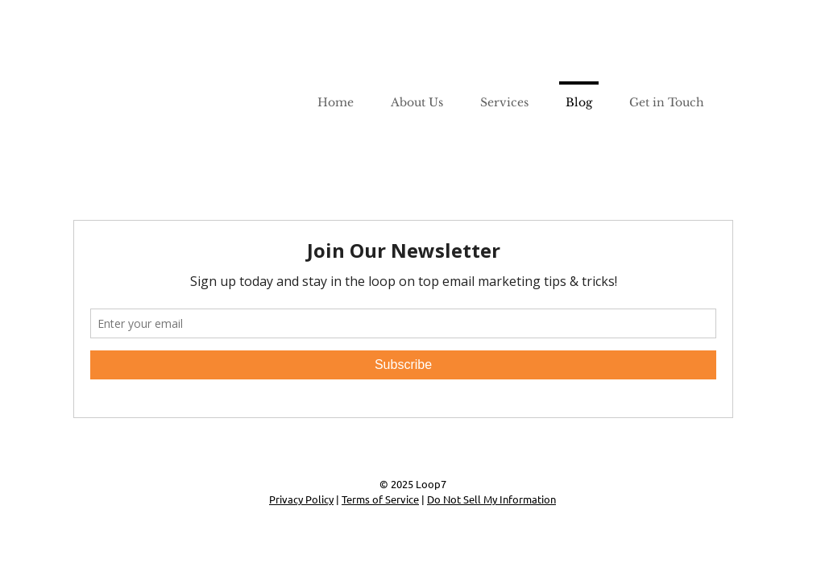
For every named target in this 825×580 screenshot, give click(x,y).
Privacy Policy (301, 499)
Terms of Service (380, 499)
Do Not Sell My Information (491, 499)
